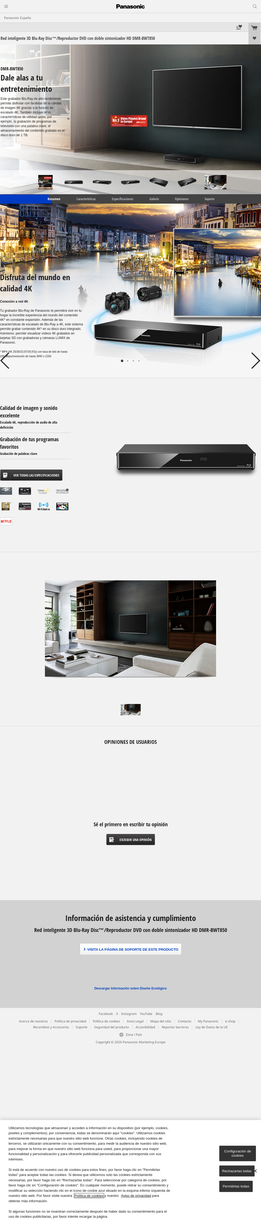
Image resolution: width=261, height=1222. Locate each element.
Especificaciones (122, 198)
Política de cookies (106, 1021)
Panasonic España (17, 18)
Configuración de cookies (237, 1153)
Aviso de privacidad (136, 1196)
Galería (154, 198)
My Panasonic (208, 1021)
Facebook (106, 1013)
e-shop (230, 1021)
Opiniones (182, 198)
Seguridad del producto (111, 1027)
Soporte (209, 198)
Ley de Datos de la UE (211, 1027)
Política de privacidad (70, 1021)
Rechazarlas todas (237, 1171)
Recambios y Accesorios (51, 1027)
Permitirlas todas (236, 1186)
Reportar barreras (175, 1027)
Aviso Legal (135, 1021)
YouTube (146, 1013)
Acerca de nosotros (33, 1021)
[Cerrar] (255, 1171)
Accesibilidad (145, 1027)
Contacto (184, 1021)
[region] (130, 1171)
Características (86, 198)
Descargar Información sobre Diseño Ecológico (130, 988)
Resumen (53, 198)
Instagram (129, 1013)
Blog (159, 1013)
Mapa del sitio (160, 1021)
